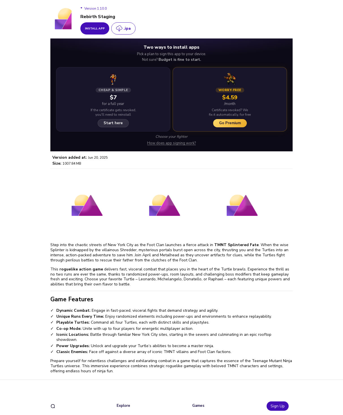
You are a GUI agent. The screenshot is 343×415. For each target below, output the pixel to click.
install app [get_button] (95, 29)
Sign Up (278, 406)
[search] (52, 406)
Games (198, 405)
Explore (123, 405)
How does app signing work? (171, 143)
